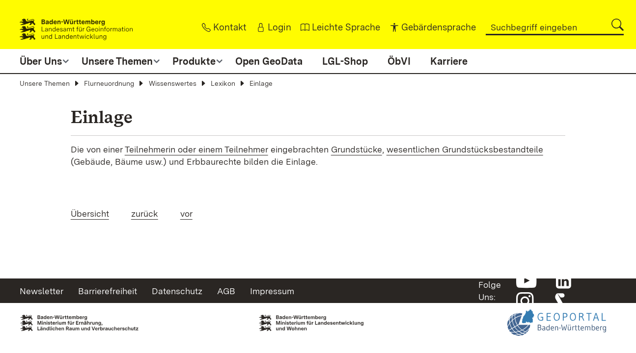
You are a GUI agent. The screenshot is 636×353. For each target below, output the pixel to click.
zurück (144, 213)
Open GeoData (269, 61)
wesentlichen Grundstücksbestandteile (465, 149)
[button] (617, 25)
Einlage (261, 83)
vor (186, 213)
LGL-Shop (345, 61)
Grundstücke (356, 149)
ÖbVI (399, 61)
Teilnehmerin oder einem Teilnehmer (196, 149)
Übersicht (90, 213)
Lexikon (223, 83)
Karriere (449, 61)
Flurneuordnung (109, 83)
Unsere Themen (45, 83)
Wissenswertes (172, 83)
